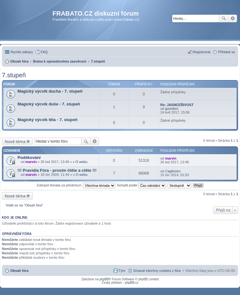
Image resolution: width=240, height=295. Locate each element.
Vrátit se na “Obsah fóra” (24, 205)
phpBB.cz (131, 282)
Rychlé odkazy (22, 52)
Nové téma (15, 141)
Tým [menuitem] (122, 270)
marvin (31, 162)
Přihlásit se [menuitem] (226, 52)
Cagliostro (173, 171)
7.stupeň (14, 75)
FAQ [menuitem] (44, 52)
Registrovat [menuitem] (202, 52)
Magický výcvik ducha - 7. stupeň (50, 91)
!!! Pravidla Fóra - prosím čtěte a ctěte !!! (57, 170)
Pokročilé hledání (232, 18)
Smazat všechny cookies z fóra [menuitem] (157, 270)
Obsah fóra (19, 270)
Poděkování (29, 157)
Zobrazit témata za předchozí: (76, 185)
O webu (82, 162)
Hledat (223, 18)
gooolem (171, 108)
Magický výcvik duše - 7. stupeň (49, 104)
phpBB (104, 279)
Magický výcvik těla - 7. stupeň (48, 119)
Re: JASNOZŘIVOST (176, 105)
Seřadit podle (141, 185)
